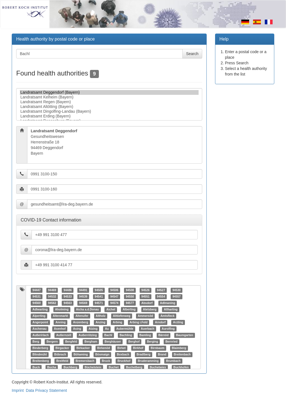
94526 (145, 290)
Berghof (133, 341)
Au (107, 329)
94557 (176, 296)
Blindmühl (39, 354)
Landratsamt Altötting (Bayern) (109, 106)
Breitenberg (40, 361)
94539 (83, 296)
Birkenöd (103, 348)
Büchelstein (93, 367)
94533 (68, 296)
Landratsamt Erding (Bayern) (109, 116)
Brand (162, 354)
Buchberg (70, 367)
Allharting (171, 309)
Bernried (171, 341)
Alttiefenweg (121, 316)
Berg (35, 341)
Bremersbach (85, 361)
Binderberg (40, 348)
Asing (77, 329)
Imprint (18, 390)
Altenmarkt (60, 316)
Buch (36, 367)
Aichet (110, 309)
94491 (83, 290)
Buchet (114, 367)
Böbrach (60, 354)
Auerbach (147, 329)
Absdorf (146, 303)
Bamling (145, 335)
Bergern (52, 341)
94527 (161, 290)
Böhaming (80, 354)
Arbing (117, 322)
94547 (114, 296)
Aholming (61, 309)
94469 (52, 290)
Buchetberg (134, 367)
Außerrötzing (87, 335)
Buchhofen (181, 367)
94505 (99, 290)
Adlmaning (167, 303)
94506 (114, 290)
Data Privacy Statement (46, 390)
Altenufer (81, 316)
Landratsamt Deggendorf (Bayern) (109, 92)
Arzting (178, 322)
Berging (152, 341)
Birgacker (62, 348)
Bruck (106, 361)
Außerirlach (40, 335)
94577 (130, 303)
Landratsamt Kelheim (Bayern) (109, 97)
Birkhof (138, 348)
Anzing (100, 322)
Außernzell (63, 335)
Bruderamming (148, 361)
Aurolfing (168, 329)
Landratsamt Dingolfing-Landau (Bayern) (109, 111)
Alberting (129, 309)
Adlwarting (39, 309)
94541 (99, 296)
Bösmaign (102, 354)
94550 (130, 296)
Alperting (38, 316)
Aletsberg (149, 309)
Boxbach (123, 354)
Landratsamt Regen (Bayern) (109, 102)
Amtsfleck (168, 316)
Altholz (101, 316)
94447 (36, 290)
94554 (161, 296)
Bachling (126, 335)
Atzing (93, 329)
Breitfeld (62, 361)
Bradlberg (144, 354)
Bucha (51, 367)
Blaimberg (179, 348)
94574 (114, 303)
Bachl (108, 335)
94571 (99, 303)
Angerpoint (40, 322)
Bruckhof (124, 361)
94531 (36, 296)
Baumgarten (184, 335)
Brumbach (173, 361)
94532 (52, 296)
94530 (176, 290)
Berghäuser (113, 341)
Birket (121, 348)
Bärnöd (163, 335)
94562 (52, 303)
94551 (145, 296)
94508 (130, 290)
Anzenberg (80, 322)
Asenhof (60, 329)
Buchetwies (158, 367)
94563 (68, 303)
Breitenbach (182, 354)
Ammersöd (145, 316)
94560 (36, 303)
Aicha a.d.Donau (87, 309)
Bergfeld (71, 341)
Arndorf (160, 322)
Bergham (91, 341)
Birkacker (83, 348)
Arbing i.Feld (138, 322)
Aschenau (39, 329)
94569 (83, 303)
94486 (68, 290)
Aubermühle (124, 329)
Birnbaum (158, 348)
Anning (61, 322)
